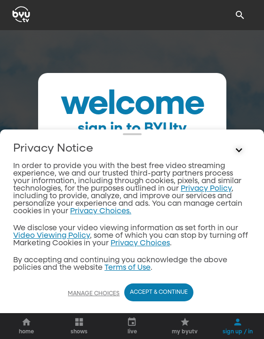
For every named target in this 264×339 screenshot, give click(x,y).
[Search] (240, 15)
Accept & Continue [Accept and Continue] (159, 292)
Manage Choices (94, 294)
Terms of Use (127, 268)
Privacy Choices (140, 243)
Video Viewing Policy (51, 236)
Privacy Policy (206, 189)
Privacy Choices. (100, 211)
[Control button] (239, 150)
